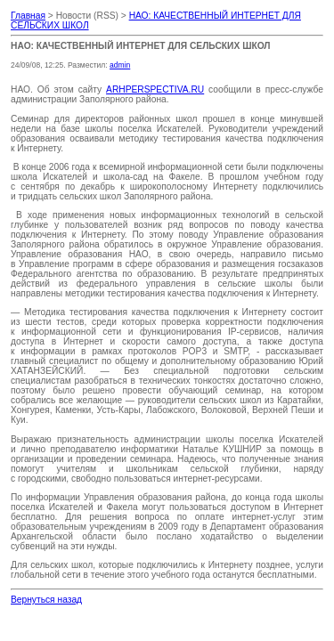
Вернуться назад (46, 599)
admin (120, 65)
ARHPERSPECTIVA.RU (155, 89)
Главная (28, 15)
